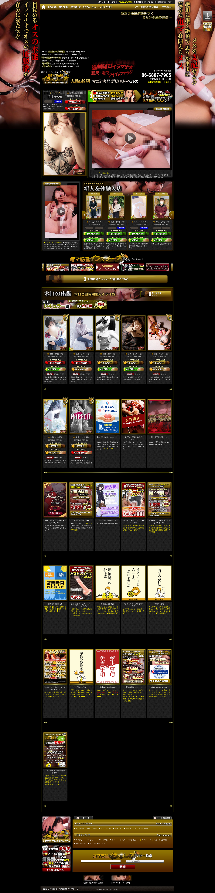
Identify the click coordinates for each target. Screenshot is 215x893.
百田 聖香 (107, 354)
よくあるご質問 (161, 840)
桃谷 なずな (161, 222)
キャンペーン (131, 828)
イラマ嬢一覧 (106, 828)
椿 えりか (93, 222)
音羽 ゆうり (133, 354)
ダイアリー (80, 840)
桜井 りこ (138, 222)
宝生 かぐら (81, 354)
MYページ (147, 840)
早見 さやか (116, 222)
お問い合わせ (81, 843)
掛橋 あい (54, 437)
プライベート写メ (118, 840)
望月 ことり (81, 437)
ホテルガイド (134, 840)
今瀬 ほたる (74, 93)
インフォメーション (97, 843)
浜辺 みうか (159, 354)
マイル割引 (144, 828)
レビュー (91, 840)
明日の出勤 (92, 828)
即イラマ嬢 (103, 840)
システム (118, 828)
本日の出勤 (80, 828)
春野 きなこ (55, 354)
